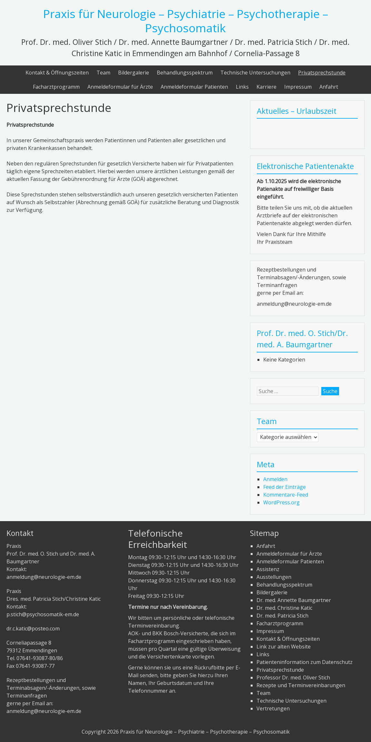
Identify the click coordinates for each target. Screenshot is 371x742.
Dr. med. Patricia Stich (282, 615)
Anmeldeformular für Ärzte (120, 86)
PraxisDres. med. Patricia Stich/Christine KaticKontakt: (53, 599)
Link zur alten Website (283, 646)
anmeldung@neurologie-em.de (43, 576)
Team (103, 72)
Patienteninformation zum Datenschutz (304, 662)
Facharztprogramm (56, 86)
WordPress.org (281, 502)
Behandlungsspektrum (185, 72)
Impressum (298, 86)
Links (242, 86)
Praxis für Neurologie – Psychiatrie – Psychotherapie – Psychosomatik (185, 20)
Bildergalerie (133, 72)
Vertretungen (273, 708)
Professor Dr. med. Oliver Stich (293, 677)
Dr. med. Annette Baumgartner (293, 600)
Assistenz (267, 569)
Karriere (266, 86)
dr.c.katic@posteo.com (33, 628)
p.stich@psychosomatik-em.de (42, 614)
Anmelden (275, 479)
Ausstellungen (273, 576)
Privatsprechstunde (322, 72)
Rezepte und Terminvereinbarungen (300, 685)
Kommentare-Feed (285, 494)
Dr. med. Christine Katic (284, 607)
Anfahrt (328, 86)
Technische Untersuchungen (255, 72)
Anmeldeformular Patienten (194, 86)
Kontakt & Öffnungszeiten (57, 72)
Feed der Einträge (284, 486)
